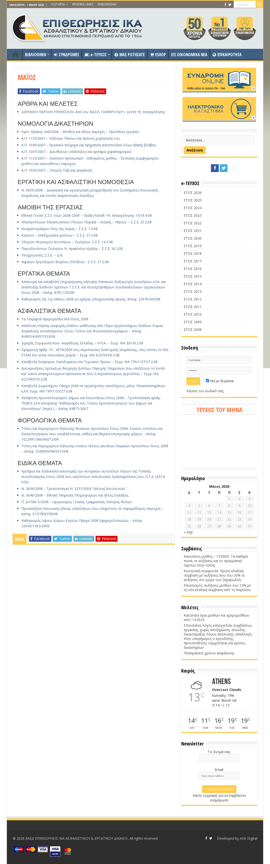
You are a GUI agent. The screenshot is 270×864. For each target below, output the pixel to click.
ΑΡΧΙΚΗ (15, 54)
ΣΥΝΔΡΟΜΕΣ (66, 54)
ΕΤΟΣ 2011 (193, 306)
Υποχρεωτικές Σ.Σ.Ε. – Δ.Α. (42, 255)
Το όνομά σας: (219, 751)
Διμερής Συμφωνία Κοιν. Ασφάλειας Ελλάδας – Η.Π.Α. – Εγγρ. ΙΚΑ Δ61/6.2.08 (82, 343)
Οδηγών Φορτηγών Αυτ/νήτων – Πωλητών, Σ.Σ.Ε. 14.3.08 (67, 242)
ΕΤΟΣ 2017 (193, 261)
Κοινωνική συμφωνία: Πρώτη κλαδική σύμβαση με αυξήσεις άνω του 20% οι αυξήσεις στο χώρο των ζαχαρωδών (214, 575)
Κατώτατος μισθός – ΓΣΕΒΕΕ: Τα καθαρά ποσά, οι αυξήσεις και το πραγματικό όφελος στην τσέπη (216, 560)
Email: (219, 769)
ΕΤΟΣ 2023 (193, 215)
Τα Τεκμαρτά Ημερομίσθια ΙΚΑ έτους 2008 (54, 319)
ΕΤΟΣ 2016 (193, 268)
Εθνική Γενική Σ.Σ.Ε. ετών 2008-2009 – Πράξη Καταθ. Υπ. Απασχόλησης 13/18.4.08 (86, 215)
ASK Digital (248, 838)
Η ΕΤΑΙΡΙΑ (58, 4)
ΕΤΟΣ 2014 (193, 284)
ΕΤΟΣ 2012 (193, 299)
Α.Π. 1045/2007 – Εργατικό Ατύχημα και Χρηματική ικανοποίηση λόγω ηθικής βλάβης (88, 145)
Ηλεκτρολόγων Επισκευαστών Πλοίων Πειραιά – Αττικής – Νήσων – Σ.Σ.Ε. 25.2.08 (86, 222)
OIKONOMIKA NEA (189, 54)
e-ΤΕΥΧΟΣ (96, 54)
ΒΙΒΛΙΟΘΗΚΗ (35, 54)
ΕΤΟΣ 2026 (193, 192)
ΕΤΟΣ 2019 (193, 245)
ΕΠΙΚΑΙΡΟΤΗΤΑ (227, 54)
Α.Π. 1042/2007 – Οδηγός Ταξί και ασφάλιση (56, 170)
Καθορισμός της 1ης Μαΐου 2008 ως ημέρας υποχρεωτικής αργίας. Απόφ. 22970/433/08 (90, 299)
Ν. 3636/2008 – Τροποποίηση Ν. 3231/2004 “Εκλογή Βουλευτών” (73, 488)
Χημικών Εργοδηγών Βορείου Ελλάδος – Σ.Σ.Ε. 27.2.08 (65, 261)
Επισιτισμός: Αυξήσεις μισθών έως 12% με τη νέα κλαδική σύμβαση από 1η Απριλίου (217, 587)
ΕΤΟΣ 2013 (193, 291)
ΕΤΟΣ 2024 (193, 207)
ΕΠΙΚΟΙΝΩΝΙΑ (107, 4)
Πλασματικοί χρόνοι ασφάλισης (209, 653)
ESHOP (158, 54)
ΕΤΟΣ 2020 (193, 238)
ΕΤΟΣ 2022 (193, 223)
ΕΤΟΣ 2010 (193, 314)
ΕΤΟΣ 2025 (193, 200)
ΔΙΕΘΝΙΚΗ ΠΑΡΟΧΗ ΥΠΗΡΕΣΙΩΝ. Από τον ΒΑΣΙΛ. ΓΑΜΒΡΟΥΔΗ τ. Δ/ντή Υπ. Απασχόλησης (93, 111)
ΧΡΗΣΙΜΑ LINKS (82, 4)
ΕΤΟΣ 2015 (193, 276)
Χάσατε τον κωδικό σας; (205, 391)
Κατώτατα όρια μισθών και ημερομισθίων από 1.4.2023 (216, 617)
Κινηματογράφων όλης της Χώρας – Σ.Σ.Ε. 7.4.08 (59, 228)
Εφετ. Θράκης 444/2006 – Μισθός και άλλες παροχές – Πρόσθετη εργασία (80, 131)
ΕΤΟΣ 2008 (193, 329)
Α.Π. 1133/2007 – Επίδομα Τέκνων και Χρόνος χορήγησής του (70, 138)
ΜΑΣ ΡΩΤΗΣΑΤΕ (130, 54)
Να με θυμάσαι (220, 380)
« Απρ (188, 532)
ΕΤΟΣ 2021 (193, 230)
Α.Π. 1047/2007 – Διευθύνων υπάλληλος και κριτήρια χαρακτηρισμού (76, 151)
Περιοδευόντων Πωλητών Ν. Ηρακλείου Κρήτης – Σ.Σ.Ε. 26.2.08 (72, 248)
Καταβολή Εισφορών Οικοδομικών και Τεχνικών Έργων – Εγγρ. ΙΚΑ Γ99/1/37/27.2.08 (89, 361)
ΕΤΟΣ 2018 (193, 253)
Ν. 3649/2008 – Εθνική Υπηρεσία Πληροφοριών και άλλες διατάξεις (75, 495)
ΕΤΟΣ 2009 (193, 322)
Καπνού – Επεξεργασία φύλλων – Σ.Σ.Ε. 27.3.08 (59, 235)
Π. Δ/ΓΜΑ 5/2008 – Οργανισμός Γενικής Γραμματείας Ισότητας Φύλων (76, 502)
